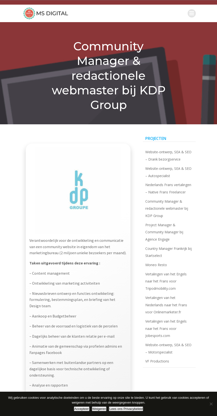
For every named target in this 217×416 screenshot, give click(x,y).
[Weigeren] (210, 403)
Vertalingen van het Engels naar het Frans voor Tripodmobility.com (165, 281)
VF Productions (157, 362)
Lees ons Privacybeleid (126, 409)
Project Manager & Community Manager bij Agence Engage (164, 232)
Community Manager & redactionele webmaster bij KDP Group (166, 208)
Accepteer (81, 409)
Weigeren (99, 409)
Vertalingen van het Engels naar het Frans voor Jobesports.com (165, 328)
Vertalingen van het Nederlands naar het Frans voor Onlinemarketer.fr (166, 305)
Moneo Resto (156, 265)
